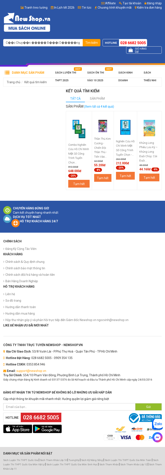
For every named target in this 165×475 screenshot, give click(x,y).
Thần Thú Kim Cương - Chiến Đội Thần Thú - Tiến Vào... (102, 147)
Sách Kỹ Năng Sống (92, 460)
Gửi (148, 407)
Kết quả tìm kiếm (35, 82)
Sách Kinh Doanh (125, 74)
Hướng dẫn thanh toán (20, 307)
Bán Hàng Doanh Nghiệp (21, 281)
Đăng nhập (153, 3)
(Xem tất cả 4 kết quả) (99, 106)
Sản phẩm (97, 98)
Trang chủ (13, 82)
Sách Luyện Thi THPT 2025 (65, 74)
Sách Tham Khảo (108, 464)
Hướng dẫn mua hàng (20, 313)
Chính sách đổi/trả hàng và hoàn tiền (30, 274)
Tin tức (86, 7)
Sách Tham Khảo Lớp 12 (134, 464)
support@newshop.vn (31, 371)
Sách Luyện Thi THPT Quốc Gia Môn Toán (128, 460)
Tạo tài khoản (130, 3)
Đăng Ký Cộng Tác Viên (20, 249)
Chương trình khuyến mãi (115, 7)
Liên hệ (10, 294)
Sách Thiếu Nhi (150, 74)
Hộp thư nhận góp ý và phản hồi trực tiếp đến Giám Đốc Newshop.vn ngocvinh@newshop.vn (67, 320)
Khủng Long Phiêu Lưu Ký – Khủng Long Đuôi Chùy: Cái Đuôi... (148, 151)
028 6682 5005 (133, 43)
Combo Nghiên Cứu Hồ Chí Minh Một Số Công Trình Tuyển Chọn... (78, 153)
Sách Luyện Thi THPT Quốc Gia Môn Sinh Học (71, 464)
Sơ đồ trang (13, 300)
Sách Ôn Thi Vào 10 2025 (95, 74)
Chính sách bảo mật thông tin (25, 268)
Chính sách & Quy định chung (24, 261)
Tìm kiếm (91, 42)
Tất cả (75, 98)
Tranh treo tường (36, 7)
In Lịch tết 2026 (64, 7)
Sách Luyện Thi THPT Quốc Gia (20, 460)
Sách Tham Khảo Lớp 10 (53, 460)
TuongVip (74, 460)
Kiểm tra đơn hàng (149, 7)
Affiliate (108, 3)
